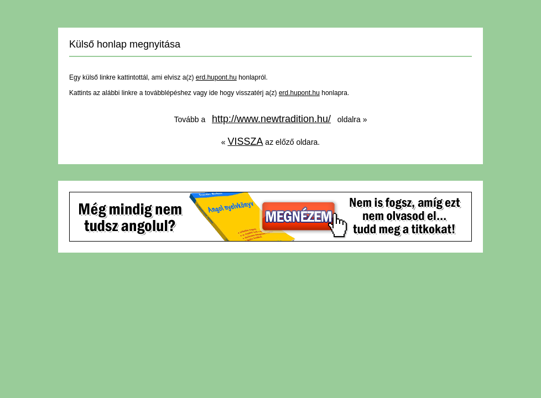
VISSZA (245, 141)
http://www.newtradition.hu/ (271, 118)
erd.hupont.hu (216, 77)
